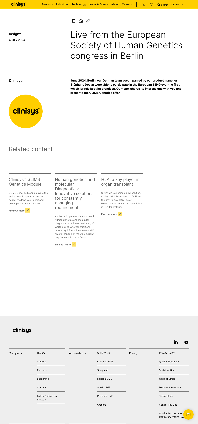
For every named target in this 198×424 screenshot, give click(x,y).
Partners (42, 370)
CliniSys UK (103, 352)
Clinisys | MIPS (105, 361)
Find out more (17, 210)
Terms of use (166, 396)
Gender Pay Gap (168, 404)
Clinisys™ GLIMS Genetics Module (25, 182)
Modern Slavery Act (170, 387)
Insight (15, 34)
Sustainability (166, 370)
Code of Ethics (167, 378)
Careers (127, 4)
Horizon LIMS (104, 378)
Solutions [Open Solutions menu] (47, 4)
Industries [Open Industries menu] (62, 4)
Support (151, 4)
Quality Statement (169, 361)
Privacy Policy (166, 352)
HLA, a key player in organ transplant (120, 182)
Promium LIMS (105, 396)
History (41, 352)
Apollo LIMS (103, 387)
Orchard (101, 404)
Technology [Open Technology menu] (79, 4)
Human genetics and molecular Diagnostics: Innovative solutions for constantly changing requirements (75, 193)
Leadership (43, 378)
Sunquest (102, 370)
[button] (163, 4)
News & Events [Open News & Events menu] (98, 4)
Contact (143, 4)
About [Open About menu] (115, 4)
